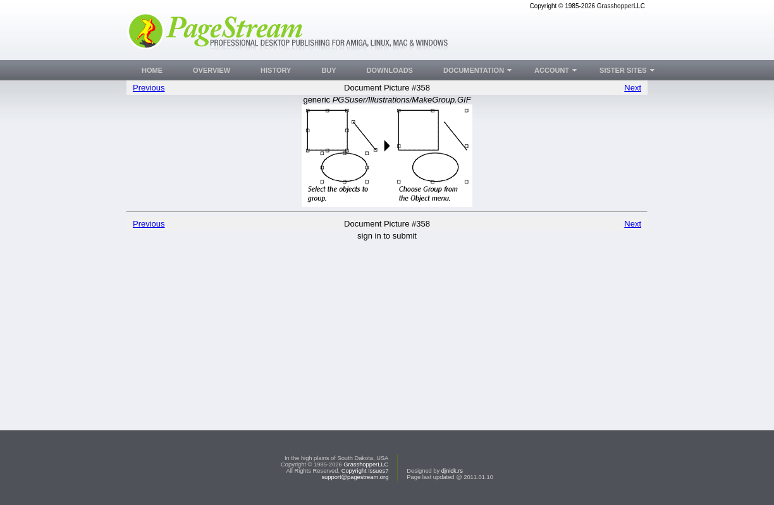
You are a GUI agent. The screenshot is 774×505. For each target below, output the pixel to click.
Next (632, 87)
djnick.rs (452, 471)
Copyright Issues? (365, 471)
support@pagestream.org (354, 477)
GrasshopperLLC (365, 464)
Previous (149, 87)
